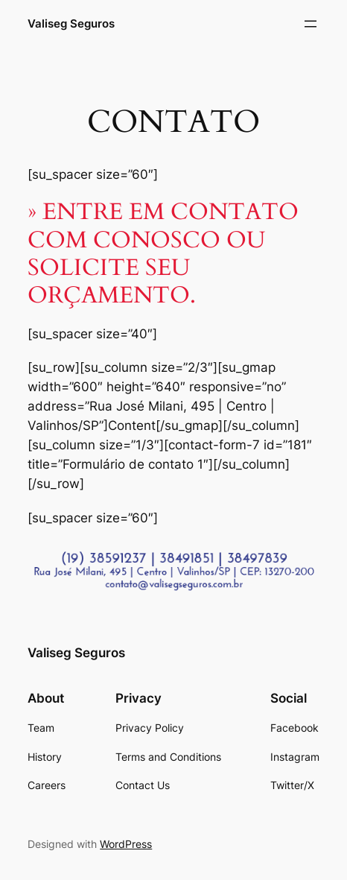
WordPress (126, 844)
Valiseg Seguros (71, 24)
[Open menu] (310, 24)
